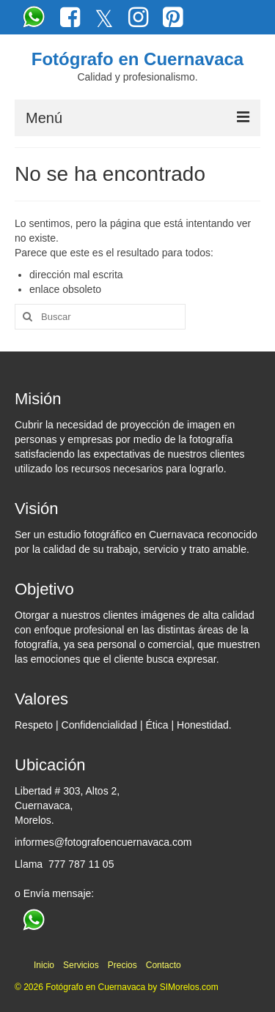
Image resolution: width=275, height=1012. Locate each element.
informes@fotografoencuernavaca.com (103, 842)
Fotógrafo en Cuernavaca (137, 59)
